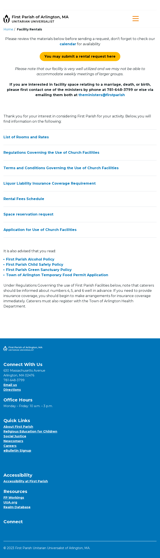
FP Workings (13, 498)
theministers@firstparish (101, 95)
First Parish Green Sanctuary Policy (39, 270)
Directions (12, 390)
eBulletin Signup (17, 451)
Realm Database (17, 507)
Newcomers (13, 441)
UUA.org (10, 502)
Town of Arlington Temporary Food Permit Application (57, 275)
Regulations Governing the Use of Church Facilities (80, 152)
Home (8, 29)
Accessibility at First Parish (25, 481)
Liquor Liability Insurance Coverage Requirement (80, 183)
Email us (10, 385)
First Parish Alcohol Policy (30, 259)
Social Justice (14, 436)
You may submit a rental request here (80, 56)
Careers (9, 446)
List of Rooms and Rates (80, 137)
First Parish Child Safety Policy (34, 264)
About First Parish (18, 427)
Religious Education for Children (30, 431)
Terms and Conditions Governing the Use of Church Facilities (80, 168)
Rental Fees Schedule (80, 199)
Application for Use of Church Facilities (80, 229)
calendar (68, 44)
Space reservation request (80, 214)
